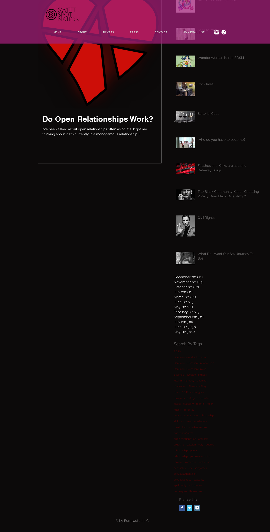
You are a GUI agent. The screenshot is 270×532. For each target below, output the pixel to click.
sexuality (199, 479)
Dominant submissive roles (190, 368)
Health (178, 380)
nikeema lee (199, 427)
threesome (195, 491)
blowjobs (179, 398)
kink (176, 421)
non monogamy (183, 432)
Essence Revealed (185, 374)
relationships (203, 456)
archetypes (197, 392)
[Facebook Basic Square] (182, 508)
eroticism (188, 403)
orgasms (179, 444)
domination (203, 398)
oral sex (203, 438)
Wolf (185, 392)
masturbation (182, 427)
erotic (177, 403)
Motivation (180, 386)
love (188, 421)
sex (190, 468)
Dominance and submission (190, 357)
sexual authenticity (185, 473)
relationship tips (183, 456)
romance (190, 462)
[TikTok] (223, 32)
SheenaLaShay (197, 386)
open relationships (185, 438)
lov (182, 421)
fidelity (178, 409)
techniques (180, 491)
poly (200, 444)
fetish (210, 403)
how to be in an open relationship (194, 415)
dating (191, 398)
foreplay (189, 409)
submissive (195, 485)
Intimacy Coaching (195, 380)
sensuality (180, 468)
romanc (178, 462)
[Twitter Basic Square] (189, 508)
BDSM (177, 351)
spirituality (180, 485)
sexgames (201, 468)
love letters (200, 421)
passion (191, 444)
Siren (177, 392)
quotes (210, 444)
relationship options (185, 450)
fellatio (200, 403)
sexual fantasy (182, 479)
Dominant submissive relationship (194, 363)
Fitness (202, 374)
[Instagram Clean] (216, 32)
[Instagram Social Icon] (197, 508)
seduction (204, 462)
